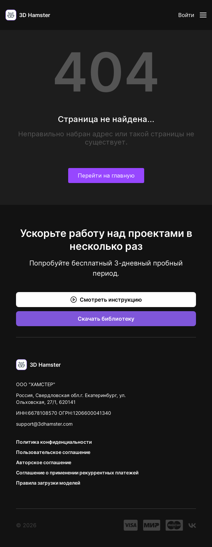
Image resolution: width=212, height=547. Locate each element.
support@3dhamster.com (44, 424)
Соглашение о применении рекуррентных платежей (77, 472)
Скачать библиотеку (106, 318)
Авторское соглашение (43, 462)
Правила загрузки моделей (48, 483)
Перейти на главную (106, 175)
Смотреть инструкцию (106, 299)
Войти (186, 15)
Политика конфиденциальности (54, 442)
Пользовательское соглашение (53, 452)
